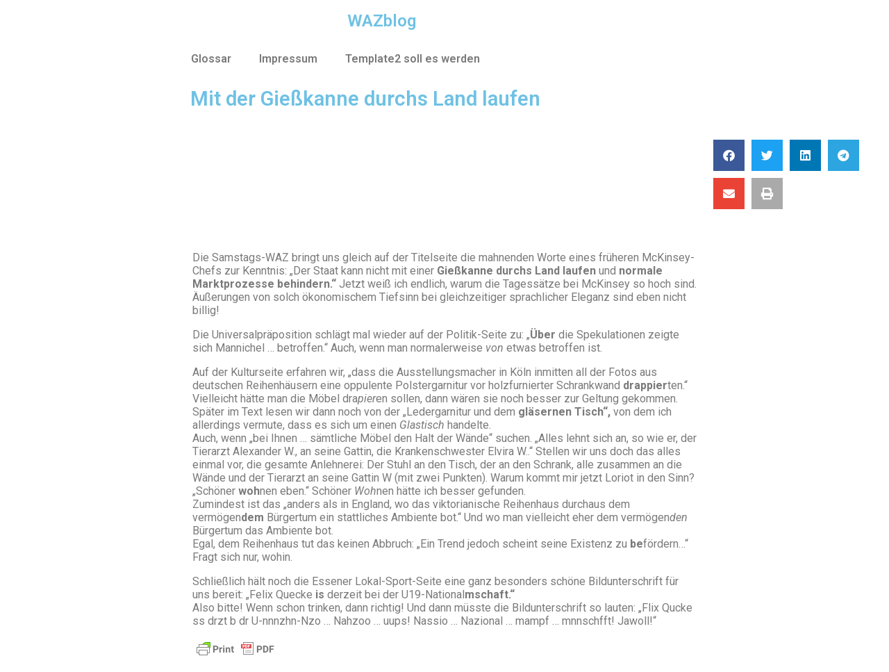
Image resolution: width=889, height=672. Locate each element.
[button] (729, 155)
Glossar (211, 58)
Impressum (288, 58)
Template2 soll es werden (412, 58)
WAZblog (381, 21)
